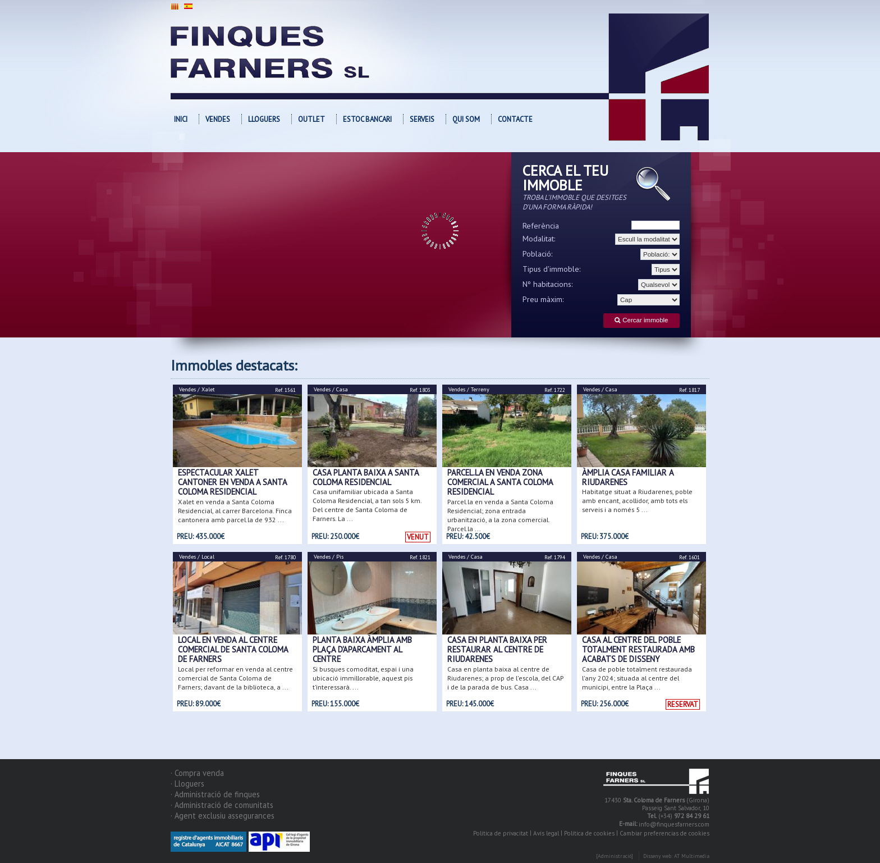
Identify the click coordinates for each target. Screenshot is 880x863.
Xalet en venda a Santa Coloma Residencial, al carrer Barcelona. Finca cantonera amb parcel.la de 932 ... (235, 510)
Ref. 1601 (689, 557)
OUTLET (311, 119)
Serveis (422, 119)
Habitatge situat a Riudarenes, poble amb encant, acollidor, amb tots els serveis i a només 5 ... (637, 500)
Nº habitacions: (547, 284)
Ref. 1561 (285, 390)
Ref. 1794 (554, 557)
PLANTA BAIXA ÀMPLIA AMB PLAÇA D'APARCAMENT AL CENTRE (362, 649)
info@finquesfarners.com (674, 825)
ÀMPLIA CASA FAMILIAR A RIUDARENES (627, 477)
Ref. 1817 (689, 390)
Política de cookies (589, 833)
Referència (540, 226)
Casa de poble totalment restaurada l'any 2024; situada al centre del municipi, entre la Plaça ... (637, 678)
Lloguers (264, 119)
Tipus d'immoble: (551, 269)
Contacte (515, 119)
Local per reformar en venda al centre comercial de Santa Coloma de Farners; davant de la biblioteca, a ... (235, 678)
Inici (180, 119)
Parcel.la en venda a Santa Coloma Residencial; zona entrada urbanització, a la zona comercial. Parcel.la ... (500, 515)
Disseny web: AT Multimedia (676, 856)
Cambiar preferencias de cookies (664, 833)
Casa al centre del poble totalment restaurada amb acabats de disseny (638, 649)
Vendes (217, 119)
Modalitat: (539, 239)
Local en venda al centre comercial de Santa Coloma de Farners (233, 649)
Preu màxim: (543, 299)
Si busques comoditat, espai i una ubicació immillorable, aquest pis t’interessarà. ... (363, 678)
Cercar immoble (641, 320)
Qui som (466, 119)
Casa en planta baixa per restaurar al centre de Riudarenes (497, 649)
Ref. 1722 (554, 390)
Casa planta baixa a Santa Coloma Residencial (366, 477)
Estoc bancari (367, 119)
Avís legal (546, 833)
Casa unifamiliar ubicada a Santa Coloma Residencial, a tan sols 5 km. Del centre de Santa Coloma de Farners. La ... (367, 505)
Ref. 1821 (420, 557)
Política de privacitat (500, 833)
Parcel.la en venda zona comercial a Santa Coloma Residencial (500, 482)
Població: (537, 254)
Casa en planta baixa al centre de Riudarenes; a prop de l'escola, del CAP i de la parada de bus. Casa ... (505, 678)
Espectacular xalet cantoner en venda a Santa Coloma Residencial (232, 482)
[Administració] (614, 856)
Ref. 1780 (285, 557)
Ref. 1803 (420, 390)
